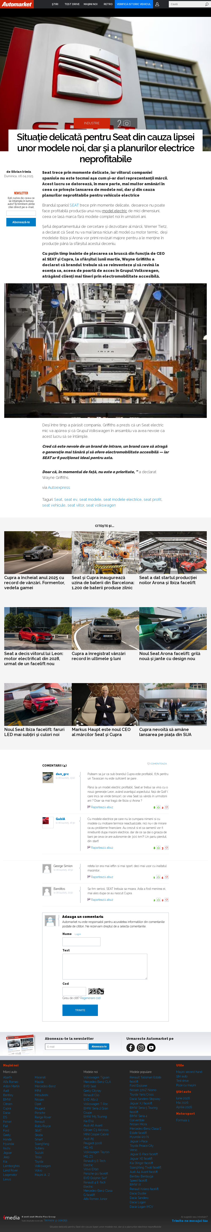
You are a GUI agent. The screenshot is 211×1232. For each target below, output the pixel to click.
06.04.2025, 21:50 (64, 892)
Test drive (182, 1080)
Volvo (38, 1170)
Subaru (39, 1148)
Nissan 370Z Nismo (143, 1090)
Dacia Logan (138, 1202)
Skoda (39, 1135)
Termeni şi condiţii (55, 1220)
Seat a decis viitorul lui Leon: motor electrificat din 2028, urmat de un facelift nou (33, 658)
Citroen (7, 1104)
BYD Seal (90, 1086)
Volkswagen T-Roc (96, 1104)
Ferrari (7, 1121)
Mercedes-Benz (45, 1086)
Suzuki (39, 1152)
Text (66, 950)
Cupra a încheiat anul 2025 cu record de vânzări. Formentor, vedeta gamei (34, 582)
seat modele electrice (122, 499)
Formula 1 (182, 1120)
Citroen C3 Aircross (96, 1130)
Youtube (151, 1047)
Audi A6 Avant (93, 1125)
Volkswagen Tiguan (96, 1077)
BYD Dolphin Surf (95, 1178)
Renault (40, 1121)
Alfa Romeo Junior (95, 1199)
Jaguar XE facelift (141, 1158)
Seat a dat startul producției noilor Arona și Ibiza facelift (168, 580)
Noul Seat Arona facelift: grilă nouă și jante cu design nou (169, 656)
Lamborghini (11, 1166)
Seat (58, 499)
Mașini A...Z (42, 1175)
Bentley (8, 1095)
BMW (7, 1099)
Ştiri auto (181, 1076)
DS (5, 1117)
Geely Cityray (92, 1090)
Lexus (7, 1179)
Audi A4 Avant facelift (144, 1172)
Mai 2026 (182, 1102)
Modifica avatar (50, 920)
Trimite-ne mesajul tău (190, 1221)
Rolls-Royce (43, 1126)
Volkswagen (43, 1166)
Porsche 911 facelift (96, 1173)
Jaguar (7, 1152)
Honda (7, 1139)
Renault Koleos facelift (144, 1189)
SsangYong (42, 1144)
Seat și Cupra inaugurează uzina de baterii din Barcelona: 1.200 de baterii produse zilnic (103, 582)
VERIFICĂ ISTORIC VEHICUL (134, 4)
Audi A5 (89, 1138)
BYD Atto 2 (91, 1099)
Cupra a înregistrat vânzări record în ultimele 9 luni (99, 656)
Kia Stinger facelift (141, 1163)
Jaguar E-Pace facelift (144, 1154)
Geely (7, 1135)
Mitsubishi (41, 1095)
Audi (6, 1090)
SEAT (74, 205)
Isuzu (6, 1148)
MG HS (88, 1147)
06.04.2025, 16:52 (64, 870)
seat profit (152, 499)
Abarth (7, 1077)
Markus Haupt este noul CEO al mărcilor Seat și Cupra (101, 732)
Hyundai (8, 1144)
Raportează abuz (102, 807)
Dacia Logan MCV (141, 1206)
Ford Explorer (138, 1085)
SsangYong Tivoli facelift (145, 1167)
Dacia (6, 1112)
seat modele (90, 499)
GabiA (60, 819)
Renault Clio (91, 1095)
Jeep (6, 1157)
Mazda (39, 1081)
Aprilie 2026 (184, 1107)
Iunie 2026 (183, 1098)
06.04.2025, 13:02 (66, 778)
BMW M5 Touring (95, 1116)
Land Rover (10, 1170)
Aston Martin (11, 1086)
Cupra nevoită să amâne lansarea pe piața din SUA (165, 732)
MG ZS (88, 1156)
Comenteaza (158, 763)
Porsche (40, 1112)
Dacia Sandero (139, 1198)
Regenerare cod (90, 998)
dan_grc (62, 774)
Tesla (38, 1157)
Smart (39, 1139)
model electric (114, 211)
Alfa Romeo (10, 1081)
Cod (65, 983)
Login (157, 4)
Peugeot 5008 (93, 1143)
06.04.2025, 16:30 (66, 822)
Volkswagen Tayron (96, 1152)
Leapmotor (10, 1175)
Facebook (130, 1047)
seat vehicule (53, 505)
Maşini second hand (189, 1072)
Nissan (39, 1099)
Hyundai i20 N (139, 1137)
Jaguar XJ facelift (141, 1103)
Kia (5, 1161)
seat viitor (76, 505)
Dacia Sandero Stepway (145, 1099)
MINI (38, 1090)
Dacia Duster (138, 1193)
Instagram (141, 1047)
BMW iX (135, 1184)
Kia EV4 (89, 1121)
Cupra (7, 1108)
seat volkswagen (101, 505)
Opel (38, 1104)
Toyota (39, 1161)
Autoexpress (59, 487)
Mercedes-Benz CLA (97, 1081)
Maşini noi (10, 1065)
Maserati (40, 1077)
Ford (6, 1130)
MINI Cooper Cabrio (96, 1134)
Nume (67, 934)
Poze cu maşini (186, 1085)
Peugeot (40, 1108)
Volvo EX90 (91, 1169)
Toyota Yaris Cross (142, 1094)
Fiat (5, 1126)
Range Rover (43, 1117)
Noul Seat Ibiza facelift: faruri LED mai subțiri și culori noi (34, 732)
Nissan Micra (138, 1124)
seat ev (70, 499)
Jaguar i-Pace (138, 1141)
